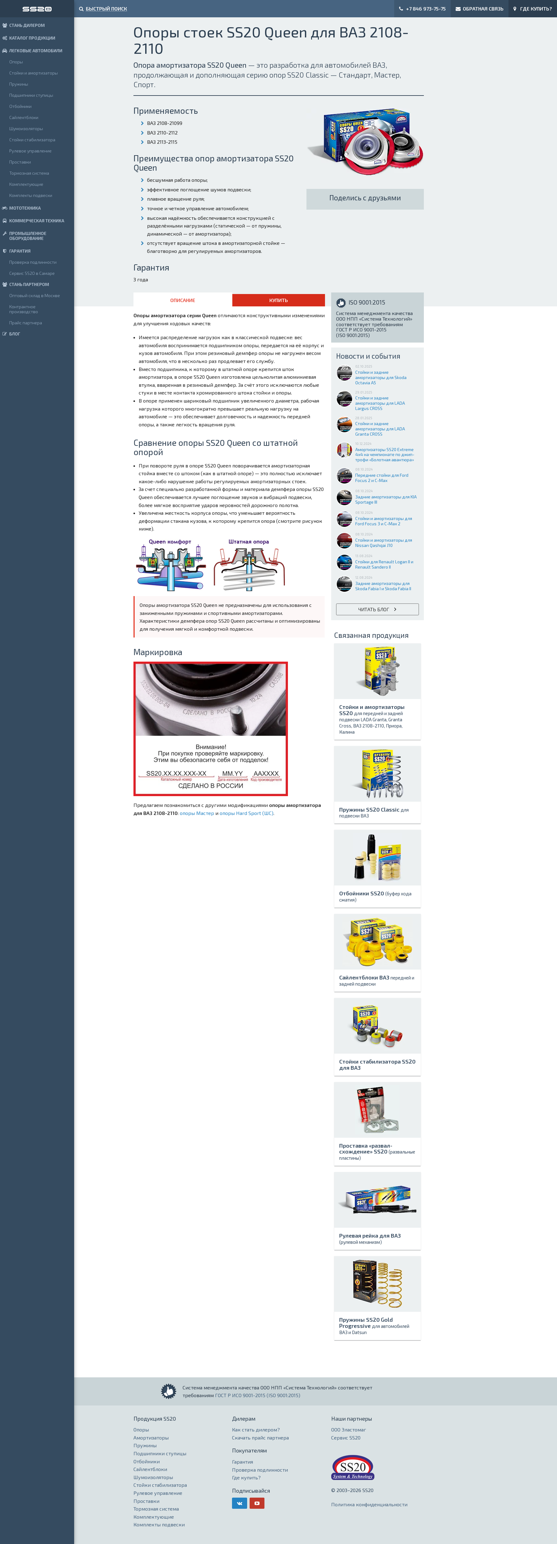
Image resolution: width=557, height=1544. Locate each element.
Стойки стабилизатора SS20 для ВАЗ (377, 1064)
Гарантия (242, 1462)
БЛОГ (10, 333)
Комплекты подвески (30, 195)
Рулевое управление (30, 150)
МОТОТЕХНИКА (20, 208)
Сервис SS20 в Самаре (32, 273)
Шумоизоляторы (26, 128)
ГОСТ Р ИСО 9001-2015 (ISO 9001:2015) (257, 1395)
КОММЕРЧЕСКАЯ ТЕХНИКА (32, 220)
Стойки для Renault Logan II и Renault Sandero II (384, 561)
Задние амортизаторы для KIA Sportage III (386, 497)
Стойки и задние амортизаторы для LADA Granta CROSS (380, 426)
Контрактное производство (23, 309)
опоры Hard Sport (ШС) (246, 813)
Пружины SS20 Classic (374, 812)
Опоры (16, 61)
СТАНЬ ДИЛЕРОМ (22, 25)
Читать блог (373, 609)
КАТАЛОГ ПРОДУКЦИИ (27, 38)
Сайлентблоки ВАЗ (376, 980)
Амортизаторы (151, 1437)
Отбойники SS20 (375, 896)
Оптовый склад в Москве (34, 295)
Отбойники (20, 106)
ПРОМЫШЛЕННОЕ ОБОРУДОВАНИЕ (23, 236)
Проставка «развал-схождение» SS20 (377, 1151)
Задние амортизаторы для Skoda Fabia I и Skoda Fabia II (383, 583)
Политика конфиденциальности (369, 1504)
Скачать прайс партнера (260, 1437)
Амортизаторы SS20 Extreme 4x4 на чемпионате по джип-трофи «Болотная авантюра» (384, 451)
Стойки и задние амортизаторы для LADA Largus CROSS (380, 400)
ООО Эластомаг (348, 1429)
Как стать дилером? (256, 1429)
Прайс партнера (25, 322)
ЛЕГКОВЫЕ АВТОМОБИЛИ (31, 50)
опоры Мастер (197, 813)
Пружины (18, 84)
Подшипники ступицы (31, 95)
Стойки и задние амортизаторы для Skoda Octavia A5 (381, 374)
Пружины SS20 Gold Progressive (374, 1325)
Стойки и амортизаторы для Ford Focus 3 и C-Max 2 (383, 518)
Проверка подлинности (33, 262)
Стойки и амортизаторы (33, 72)
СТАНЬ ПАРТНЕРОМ (24, 284)
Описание (182, 300)
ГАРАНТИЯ (15, 251)
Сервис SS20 (346, 1437)
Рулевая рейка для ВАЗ (370, 1238)
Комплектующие (26, 184)
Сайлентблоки (23, 117)
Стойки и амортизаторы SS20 (372, 718)
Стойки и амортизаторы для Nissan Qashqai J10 (383, 540)
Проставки (20, 161)
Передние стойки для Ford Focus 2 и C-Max (381, 475)
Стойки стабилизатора (32, 139)
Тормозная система (29, 173)
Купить (278, 300)
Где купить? (246, 1477)
